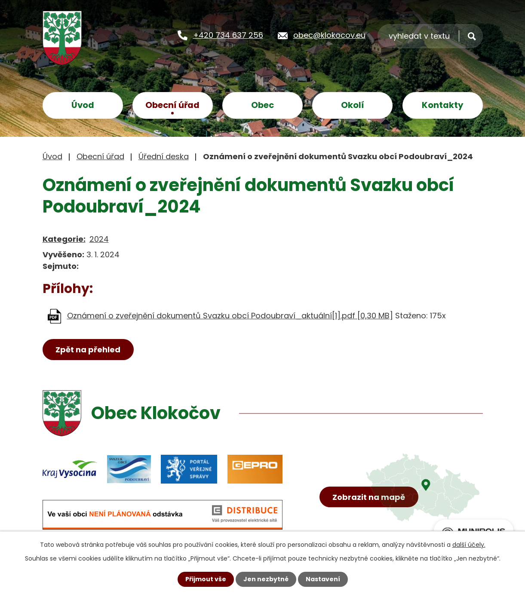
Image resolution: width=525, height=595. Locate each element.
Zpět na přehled (87, 349)
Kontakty (443, 105)
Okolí (352, 105)
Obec (262, 105)
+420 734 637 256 (228, 35)
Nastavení (323, 579)
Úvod (82, 105)
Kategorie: (64, 239)
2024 (99, 239)
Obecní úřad (172, 105)
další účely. (468, 544)
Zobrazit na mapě (368, 497)
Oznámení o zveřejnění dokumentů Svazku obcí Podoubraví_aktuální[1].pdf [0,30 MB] (230, 315)
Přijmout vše (205, 579)
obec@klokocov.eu (329, 35)
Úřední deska (163, 156)
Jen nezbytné (266, 579)
